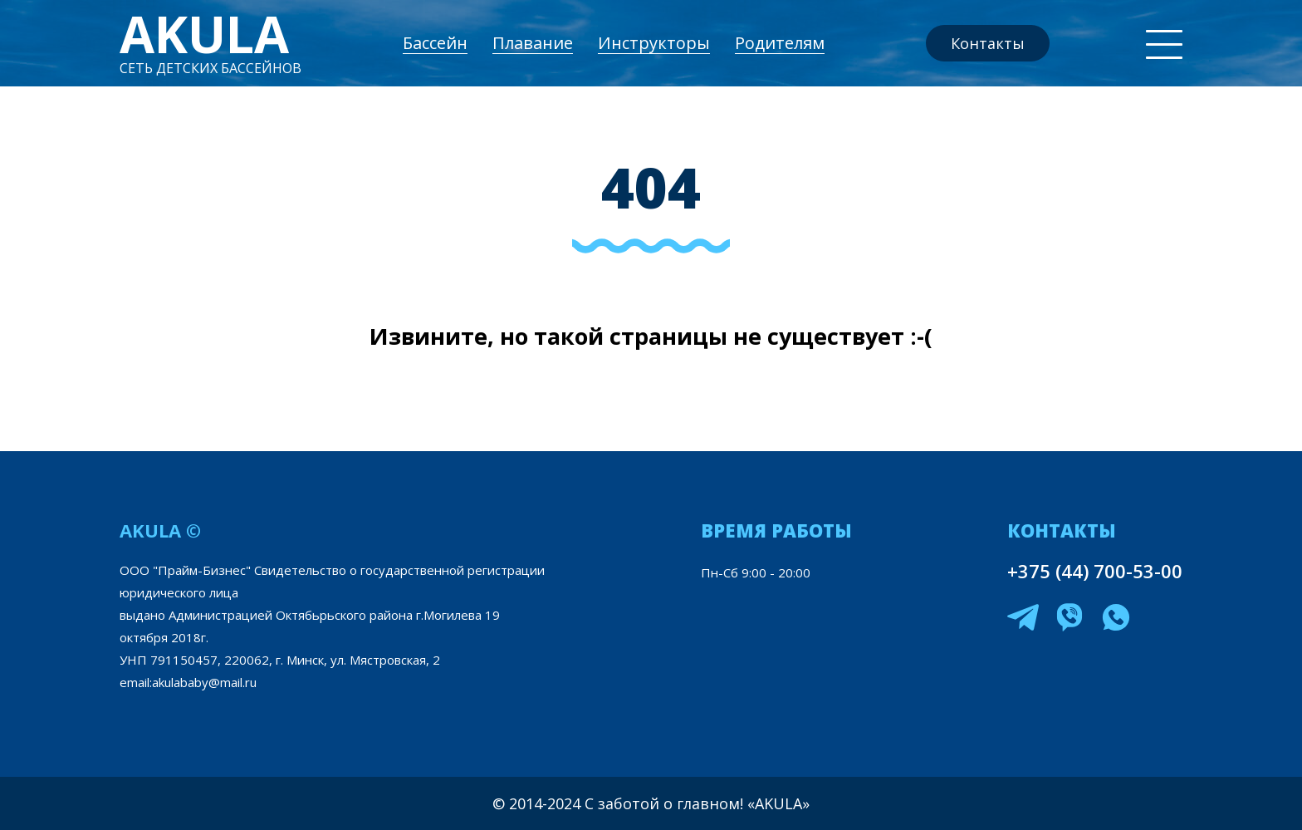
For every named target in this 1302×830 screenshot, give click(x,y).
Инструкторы (654, 43)
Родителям (780, 43)
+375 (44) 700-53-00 (1094, 571)
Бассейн (435, 43)
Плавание (532, 43)
